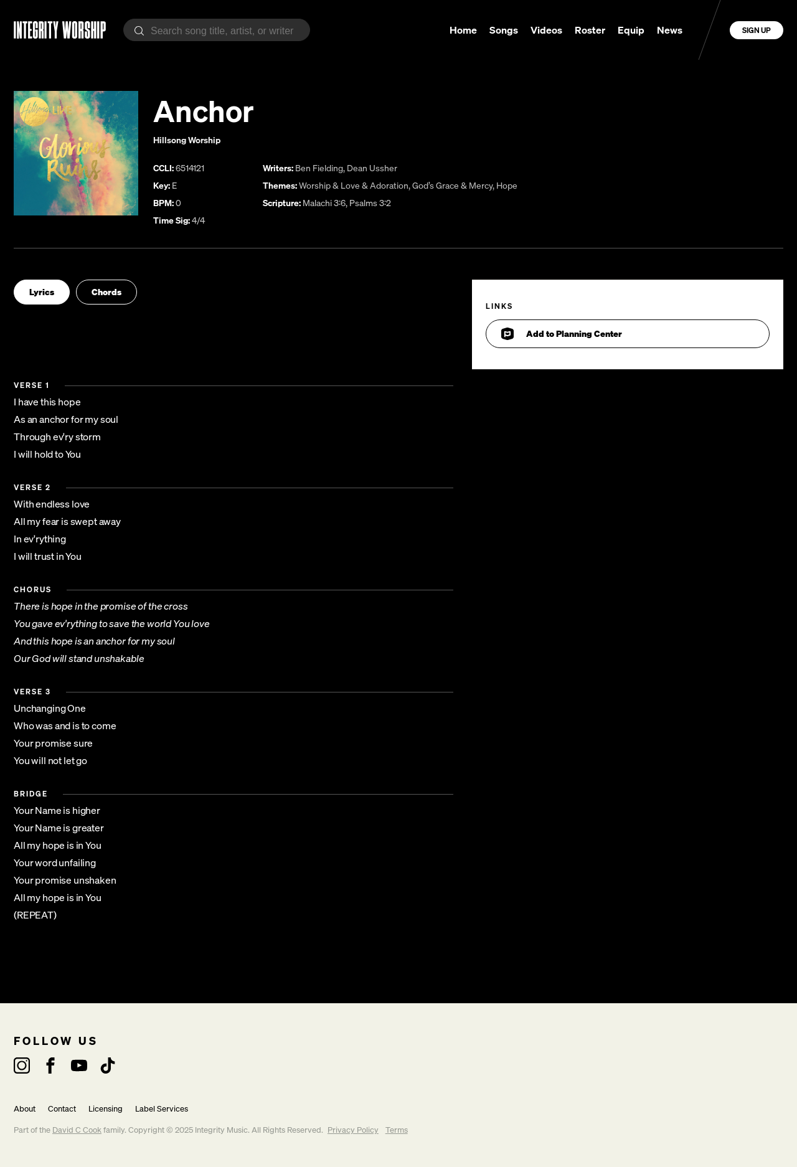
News (669, 30)
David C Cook (76, 1130)
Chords (106, 292)
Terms (396, 1130)
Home (463, 30)
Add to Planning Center (561, 334)
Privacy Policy (353, 1130)
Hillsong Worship (186, 140)
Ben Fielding (319, 168)
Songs (503, 30)
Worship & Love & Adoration (353, 185)
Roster (590, 30)
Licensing (105, 1108)
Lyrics (41, 292)
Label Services (161, 1108)
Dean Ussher (372, 168)
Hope (506, 185)
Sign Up (756, 30)
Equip (631, 30)
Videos (546, 30)
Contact (62, 1108)
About (24, 1108)
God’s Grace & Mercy (452, 185)
